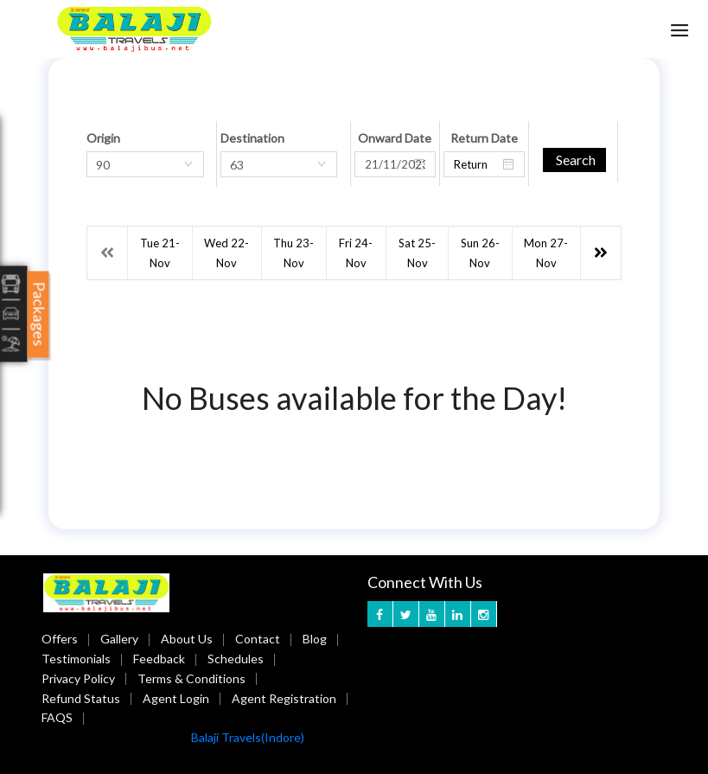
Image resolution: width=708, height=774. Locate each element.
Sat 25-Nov (417, 253)
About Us (187, 638)
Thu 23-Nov (293, 253)
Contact (257, 638)
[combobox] (144, 164)
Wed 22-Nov (226, 253)
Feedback (159, 658)
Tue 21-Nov (160, 253)
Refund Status (80, 698)
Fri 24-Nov (356, 253)
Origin (103, 138)
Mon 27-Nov (546, 253)
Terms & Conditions (191, 678)
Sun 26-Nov (480, 253)
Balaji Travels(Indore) (247, 737)
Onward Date (394, 138)
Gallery (119, 638)
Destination (252, 138)
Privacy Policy (78, 678)
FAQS (57, 717)
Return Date (484, 138)
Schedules (235, 658)
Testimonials (76, 658)
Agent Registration (284, 698)
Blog (315, 638)
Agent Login (176, 698)
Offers (59, 638)
